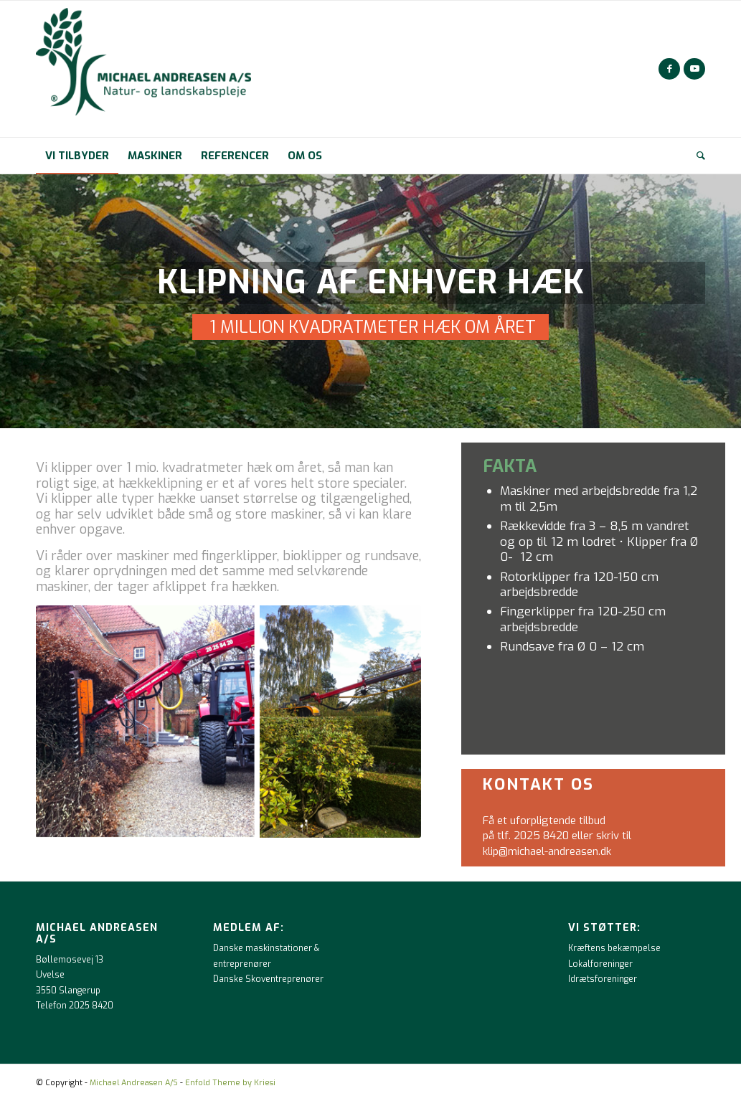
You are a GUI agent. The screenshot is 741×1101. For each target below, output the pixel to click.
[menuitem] (77, 156)
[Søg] (696, 156)
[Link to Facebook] (669, 69)
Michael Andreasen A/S (134, 1082)
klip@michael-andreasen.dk (547, 851)
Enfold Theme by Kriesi (230, 1082)
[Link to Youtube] (694, 69)
